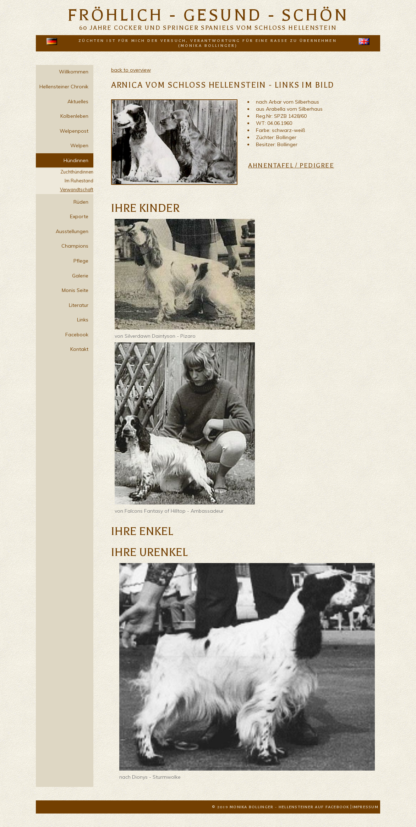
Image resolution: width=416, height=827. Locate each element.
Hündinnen (76, 160)
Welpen (79, 145)
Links (82, 319)
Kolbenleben (74, 116)
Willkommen (73, 71)
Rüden (80, 202)
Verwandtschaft (76, 189)
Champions (74, 246)
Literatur (78, 305)
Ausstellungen (72, 231)
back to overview (131, 70)
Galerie (80, 275)
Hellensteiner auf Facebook (314, 807)
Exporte (79, 216)
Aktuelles (77, 101)
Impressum (365, 807)
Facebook (76, 334)
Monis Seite (75, 290)
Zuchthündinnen (76, 172)
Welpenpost (74, 131)
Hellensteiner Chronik (63, 86)
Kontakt (79, 349)
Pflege (80, 261)
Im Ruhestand (79, 180)
